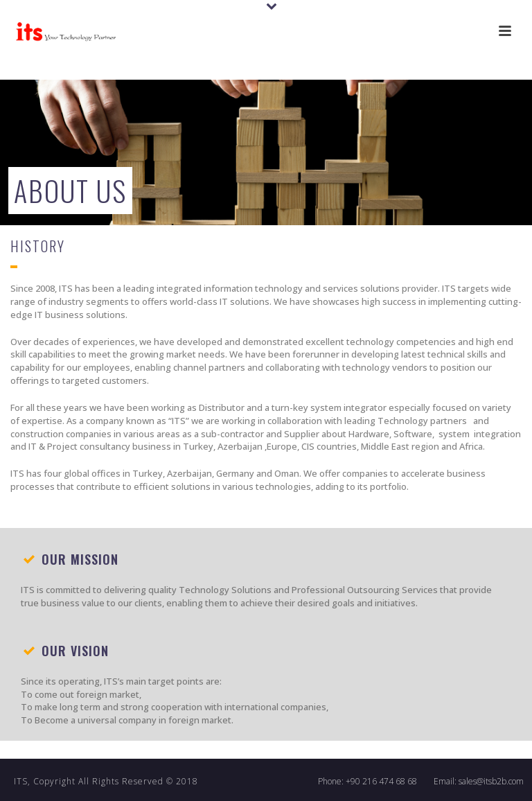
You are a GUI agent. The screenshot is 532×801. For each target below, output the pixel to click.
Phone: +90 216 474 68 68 (367, 781)
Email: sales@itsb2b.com (479, 781)
